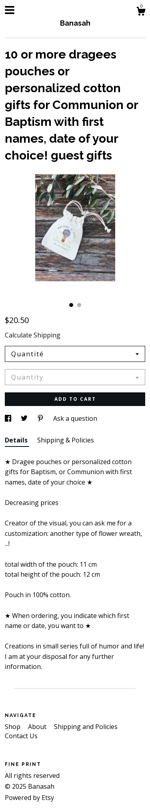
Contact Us (21, 735)
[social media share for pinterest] (41, 418)
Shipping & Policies (65, 440)
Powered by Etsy (29, 797)
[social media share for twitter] (25, 418)
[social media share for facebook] (9, 418)
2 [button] (79, 305)
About (38, 726)
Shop (13, 726)
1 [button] (71, 305)
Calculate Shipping (32, 335)
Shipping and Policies (86, 726)
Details (17, 440)
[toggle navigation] (9, 10)
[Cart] (140, 12)
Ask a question (75, 418)
